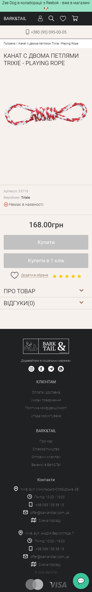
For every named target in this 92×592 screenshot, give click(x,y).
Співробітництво (46, 449)
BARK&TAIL (15, 18)
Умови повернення (46, 400)
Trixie (25, 197)
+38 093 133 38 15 (50, 505)
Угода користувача (46, 416)
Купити (46, 242)
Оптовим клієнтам (46, 457)
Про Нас (46, 441)
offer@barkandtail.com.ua (49, 513)
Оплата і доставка (46, 392)
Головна (9, 43)
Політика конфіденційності (46, 408)
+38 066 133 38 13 (50, 549)
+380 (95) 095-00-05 (48, 32)
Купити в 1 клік (46, 261)
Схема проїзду (50, 520)
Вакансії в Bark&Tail (46, 465)
